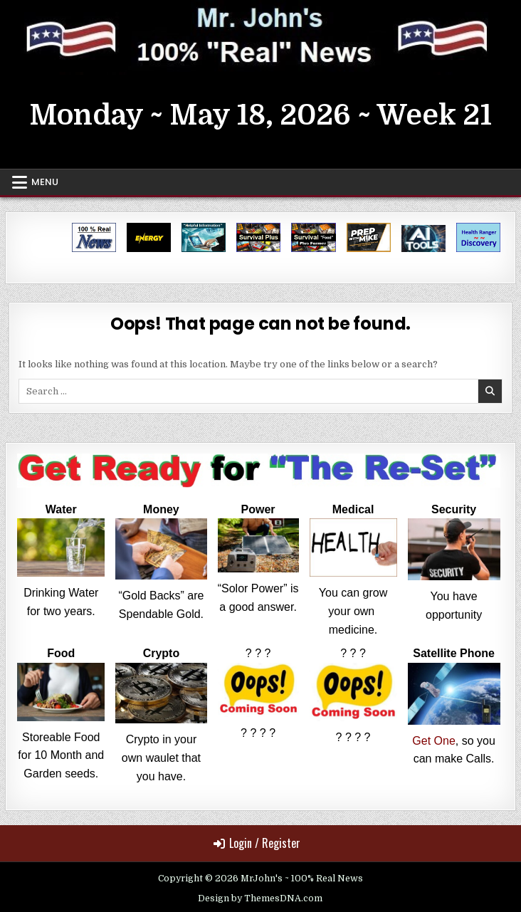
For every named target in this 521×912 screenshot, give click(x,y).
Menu (44, 182)
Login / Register (257, 842)
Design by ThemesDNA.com (260, 898)
